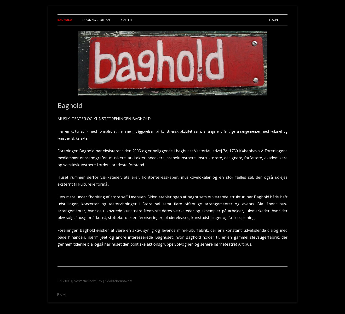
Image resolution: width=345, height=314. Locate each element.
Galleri (126, 20)
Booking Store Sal (96, 20)
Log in (61, 294)
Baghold (65, 20)
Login (273, 20)
